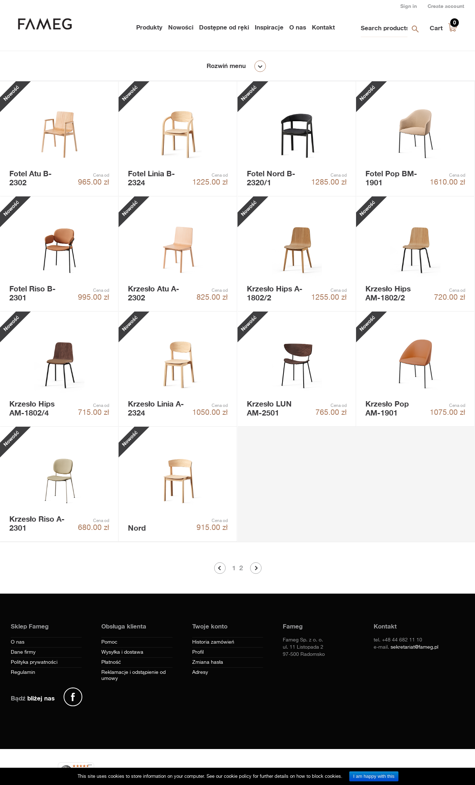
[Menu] (90, 766)
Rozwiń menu (226, 65)
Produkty (149, 27)
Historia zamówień (213, 642)
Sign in (408, 6)
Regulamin (23, 672)
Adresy (200, 672)
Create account (446, 6)
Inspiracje (269, 27)
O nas (297, 27)
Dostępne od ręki (224, 27)
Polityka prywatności (34, 662)
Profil (198, 652)
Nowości (180, 27)
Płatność (111, 662)
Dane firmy (23, 652)
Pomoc (109, 642)
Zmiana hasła (207, 662)
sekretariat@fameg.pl (414, 647)
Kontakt (323, 27)
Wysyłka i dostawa (122, 652)
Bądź (33, 698)
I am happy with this (374, 776)
